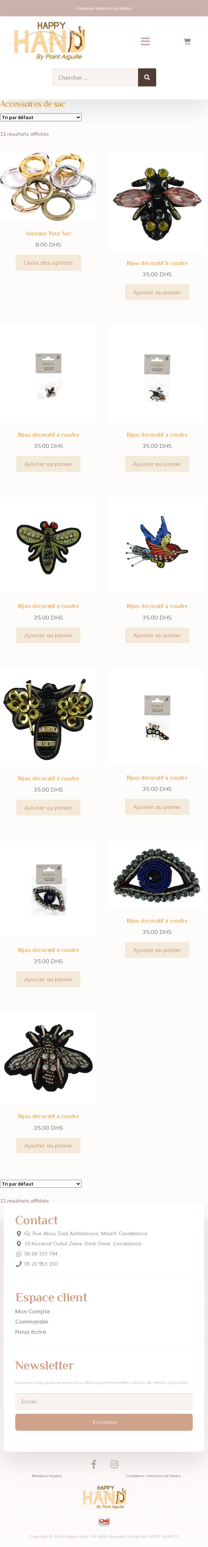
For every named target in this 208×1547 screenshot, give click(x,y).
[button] (145, 36)
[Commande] (41, 117)
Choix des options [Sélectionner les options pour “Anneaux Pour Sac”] (48, 262)
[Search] (147, 72)
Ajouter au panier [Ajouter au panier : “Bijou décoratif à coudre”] (157, 292)
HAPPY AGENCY (163, 1536)
